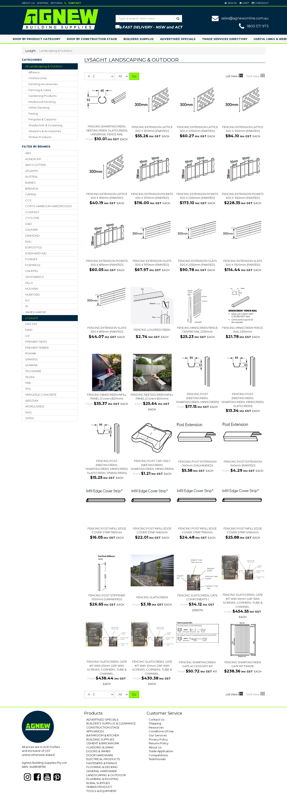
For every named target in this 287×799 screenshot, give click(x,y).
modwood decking (42, 101)
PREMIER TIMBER (37, 347)
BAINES (30, 182)
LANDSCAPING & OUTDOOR (106, 775)
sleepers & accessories (44, 131)
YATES (29, 418)
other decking (38, 107)
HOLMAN (31, 288)
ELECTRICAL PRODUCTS (103, 759)
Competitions (158, 755)
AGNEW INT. (33, 159)
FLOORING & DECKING (102, 767)
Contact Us (156, 719)
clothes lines (37, 78)
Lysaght (30, 50)
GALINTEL (31, 271)
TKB (28, 383)
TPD (28, 389)
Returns (56, 2)
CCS (28, 200)
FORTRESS (32, 265)
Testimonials (157, 759)
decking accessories (43, 84)
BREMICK (31, 188)
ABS (28, 153)
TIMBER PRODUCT (99, 787)
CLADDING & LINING (100, 747)
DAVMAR (31, 229)
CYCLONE (32, 218)
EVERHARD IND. (36, 253)
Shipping (43, 2)
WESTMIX (31, 400)
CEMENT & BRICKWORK (102, 743)
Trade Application (161, 751)
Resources (156, 727)
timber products (40, 137)
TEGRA (29, 377)
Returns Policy (158, 743)
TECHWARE (33, 371)
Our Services (158, 735)
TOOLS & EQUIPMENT (101, 791)
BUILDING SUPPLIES (100, 739)
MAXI (28, 330)
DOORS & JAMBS (98, 751)
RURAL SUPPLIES (98, 783)
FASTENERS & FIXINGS (101, 763)
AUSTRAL (31, 176)
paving (33, 113)
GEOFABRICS (34, 277)
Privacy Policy (158, 739)
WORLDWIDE (34, 406)
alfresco (34, 72)
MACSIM (31, 324)
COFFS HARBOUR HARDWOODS (48, 206)
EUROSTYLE (33, 247)
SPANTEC (31, 359)
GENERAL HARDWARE (101, 771)
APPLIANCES (95, 731)
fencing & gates (39, 90)
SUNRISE (31, 365)
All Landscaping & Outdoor (43, 66)
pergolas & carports (42, 119)
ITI (26, 306)
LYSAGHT (31, 318)
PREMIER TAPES (36, 341)
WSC (28, 412)
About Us (28, 2)
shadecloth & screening (45, 125)
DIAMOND (32, 235)
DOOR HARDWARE (99, 755)
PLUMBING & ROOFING (102, 779)
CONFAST (32, 212)
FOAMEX (31, 259)
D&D (28, 224)
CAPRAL (31, 194)
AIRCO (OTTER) (35, 165)
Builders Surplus (139, 39)
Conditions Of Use (161, 731)
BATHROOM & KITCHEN (102, 735)
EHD (28, 241)
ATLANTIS (31, 170)
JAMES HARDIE (35, 312)
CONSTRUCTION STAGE (102, 727)
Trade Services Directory (224, 39)
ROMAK (30, 353)
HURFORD (32, 294)
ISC (27, 300)
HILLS (29, 283)
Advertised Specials (178, 39)
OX (27, 336)
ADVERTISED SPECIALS (102, 719)
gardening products (42, 95)
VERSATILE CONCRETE (40, 394)
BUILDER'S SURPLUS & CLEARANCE (111, 723)
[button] (231, 3)
